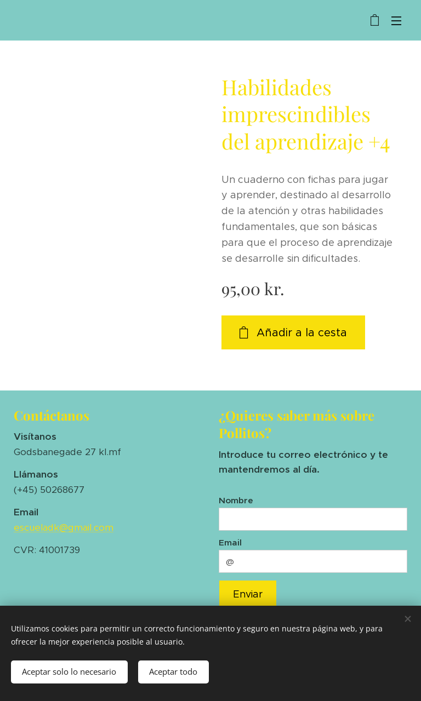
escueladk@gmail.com (63, 527)
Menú (396, 20)
